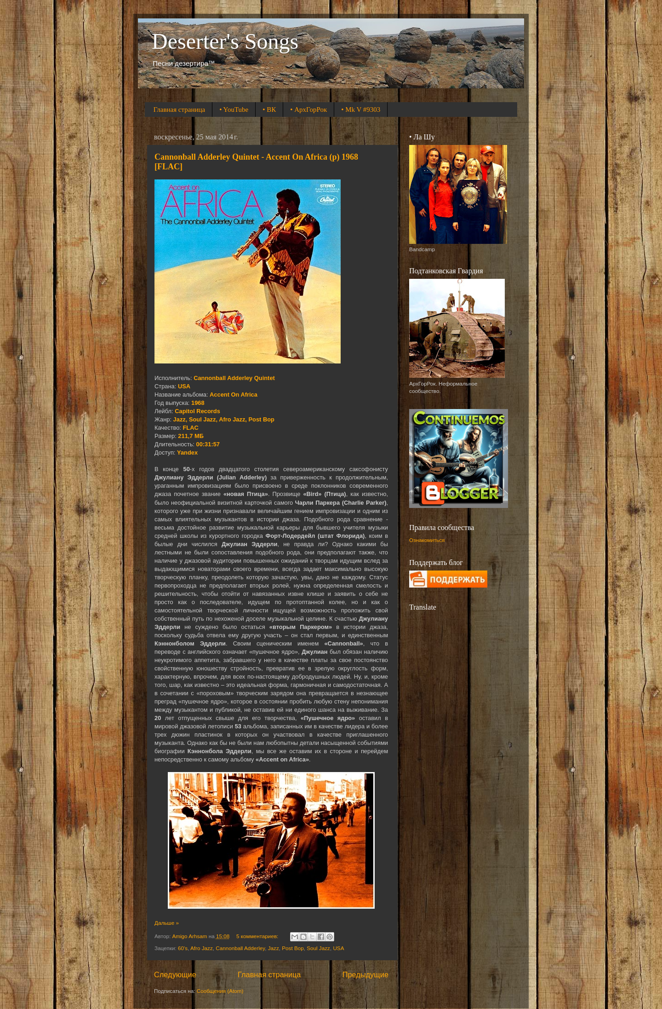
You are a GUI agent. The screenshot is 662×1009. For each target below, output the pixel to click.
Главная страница (179, 109)
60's (183, 948)
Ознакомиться (427, 540)
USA (338, 948)
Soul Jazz (318, 948)
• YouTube (233, 109)
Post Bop (292, 948)
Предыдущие (365, 974)
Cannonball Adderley (240, 948)
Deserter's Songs (225, 41)
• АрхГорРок (308, 109)
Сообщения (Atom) (220, 991)
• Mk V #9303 (360, 109)
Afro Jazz (201, 948)
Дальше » (166, 923)
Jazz (273, 948)
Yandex (187, 452)
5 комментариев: (258, 936)
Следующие (175, 974)
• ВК (269, 109)
